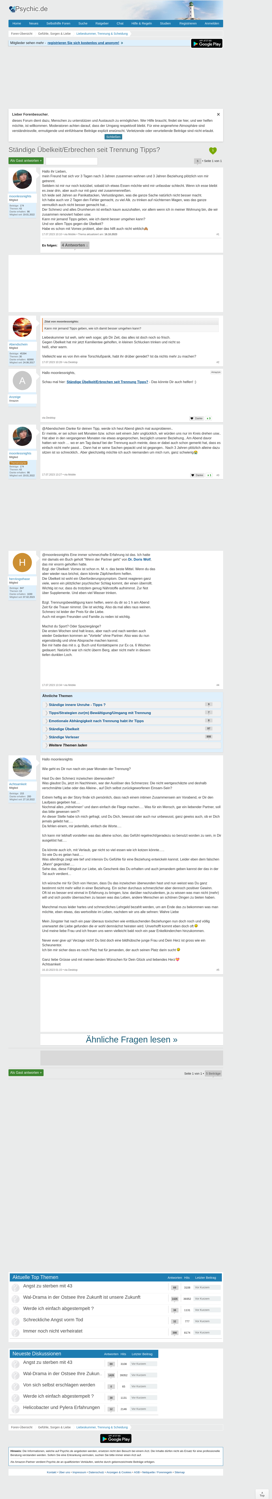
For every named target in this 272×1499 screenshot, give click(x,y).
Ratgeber (102, 23)
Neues (33, 23)
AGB (137, 1472)
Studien (165, 23)
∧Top (262, 1494)
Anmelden (212, 23)
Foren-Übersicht (21, 1427)
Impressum (79, 1472)
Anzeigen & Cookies (118, 1472)
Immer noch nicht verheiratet (52, 1331)
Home (17, 23)
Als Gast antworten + (26, 160)
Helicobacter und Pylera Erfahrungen (61, 1407)
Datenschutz (96, 1472)
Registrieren (188, 23)
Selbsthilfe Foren (58, 23)
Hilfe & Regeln (142, 23)
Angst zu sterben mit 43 (47, 1286)
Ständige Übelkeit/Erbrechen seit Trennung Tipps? (84, 149)
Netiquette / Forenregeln (157, 1472)
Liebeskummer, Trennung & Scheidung (102, 1427)
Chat (120, 23)
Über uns (64, 1472)
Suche (83, 23)
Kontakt (51, 1472)
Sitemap (179, 1472)
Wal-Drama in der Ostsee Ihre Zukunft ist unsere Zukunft (81, 1297)
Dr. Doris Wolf (139, 559)
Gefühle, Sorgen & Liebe (54, 1427)
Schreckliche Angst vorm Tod (53, 1319)
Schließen (113, 137)
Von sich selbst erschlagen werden (59, 1384)
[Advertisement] (131, 1004)
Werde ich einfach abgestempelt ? (58, 1308)
